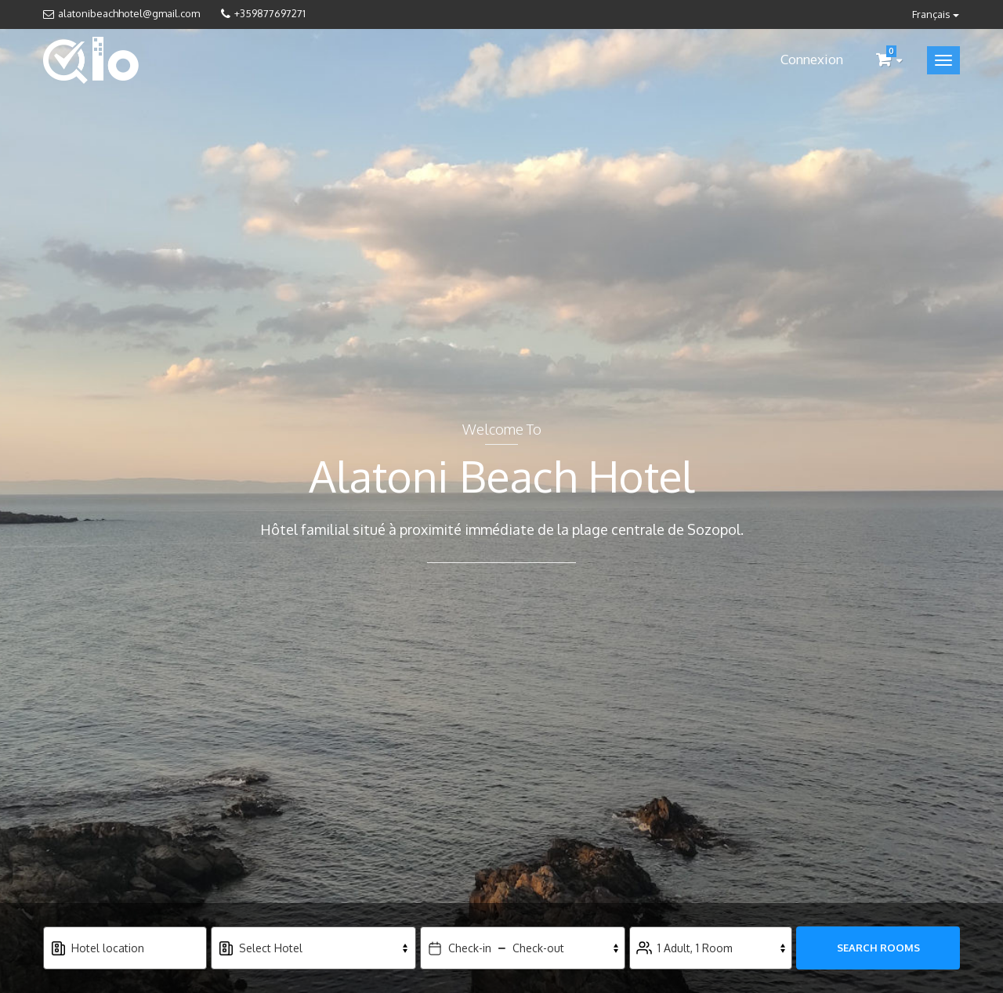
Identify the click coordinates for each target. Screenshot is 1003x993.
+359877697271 (270, 13)
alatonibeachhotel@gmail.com (129, 13)
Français (935, 14)
